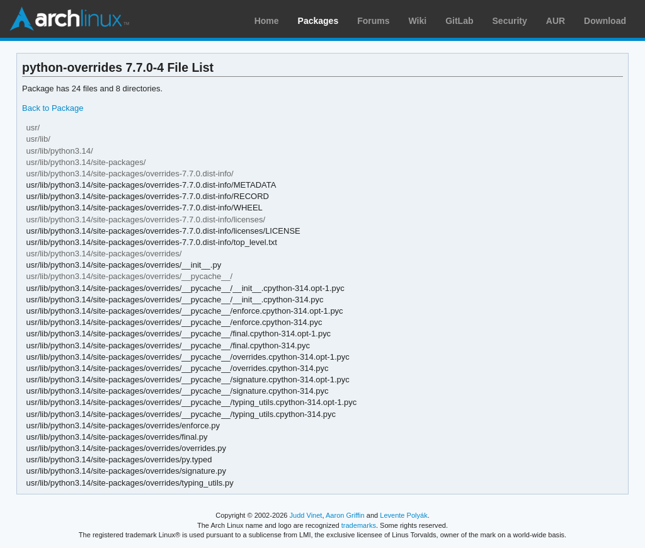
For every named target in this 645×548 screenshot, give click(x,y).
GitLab (459, 21)
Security (510, 21)
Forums (373, 21)
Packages (318, 21)
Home (266, 21)
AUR (555, 21)
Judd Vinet (306, 515)
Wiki (418, 21)
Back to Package (52, 108)
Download (605, 21)
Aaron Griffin (345, 515)
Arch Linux (69, 18)
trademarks (358, 525)
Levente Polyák (403, 515)
